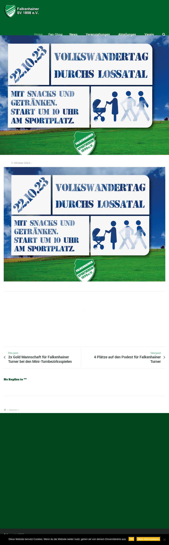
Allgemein (13, 410)
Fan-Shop (58, 34)
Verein (149, 34)
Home (41, 34)
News (75, 34)
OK (131, 539)
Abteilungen (127, 34)
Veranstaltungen (98, 34)
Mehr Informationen (148, 539)
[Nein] (164, 539)
